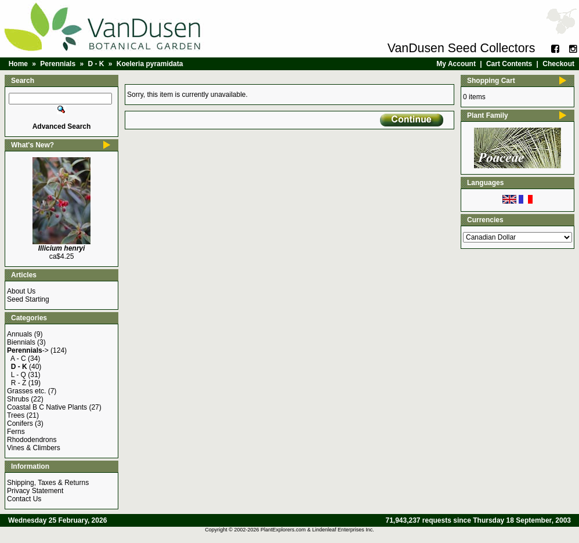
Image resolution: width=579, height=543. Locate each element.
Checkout (558, 64)
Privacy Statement (35, 491)
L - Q (18, 375)
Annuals (19, 334)
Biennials (21, 342)
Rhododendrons (31, 440)
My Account (456, 64)
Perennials (57, 64)
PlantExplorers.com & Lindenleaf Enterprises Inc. (317, 530)
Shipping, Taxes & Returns (48, 483)
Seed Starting (28, 299)
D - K (96, 64)
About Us (21, 291)
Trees (15, 415)
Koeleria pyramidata (150, 64)
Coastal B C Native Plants (47, 407)
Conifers (20, 423)
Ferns (16, 432)
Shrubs (18, 399)
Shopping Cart (491, 81)
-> (28, 350)
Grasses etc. (26, 391)
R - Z (19, 383)
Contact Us (24, 499)
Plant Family (487, 115)
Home (18, 64)
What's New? (32, 145)
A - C (18, 358)
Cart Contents (509, 64)
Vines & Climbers (33, 448)
